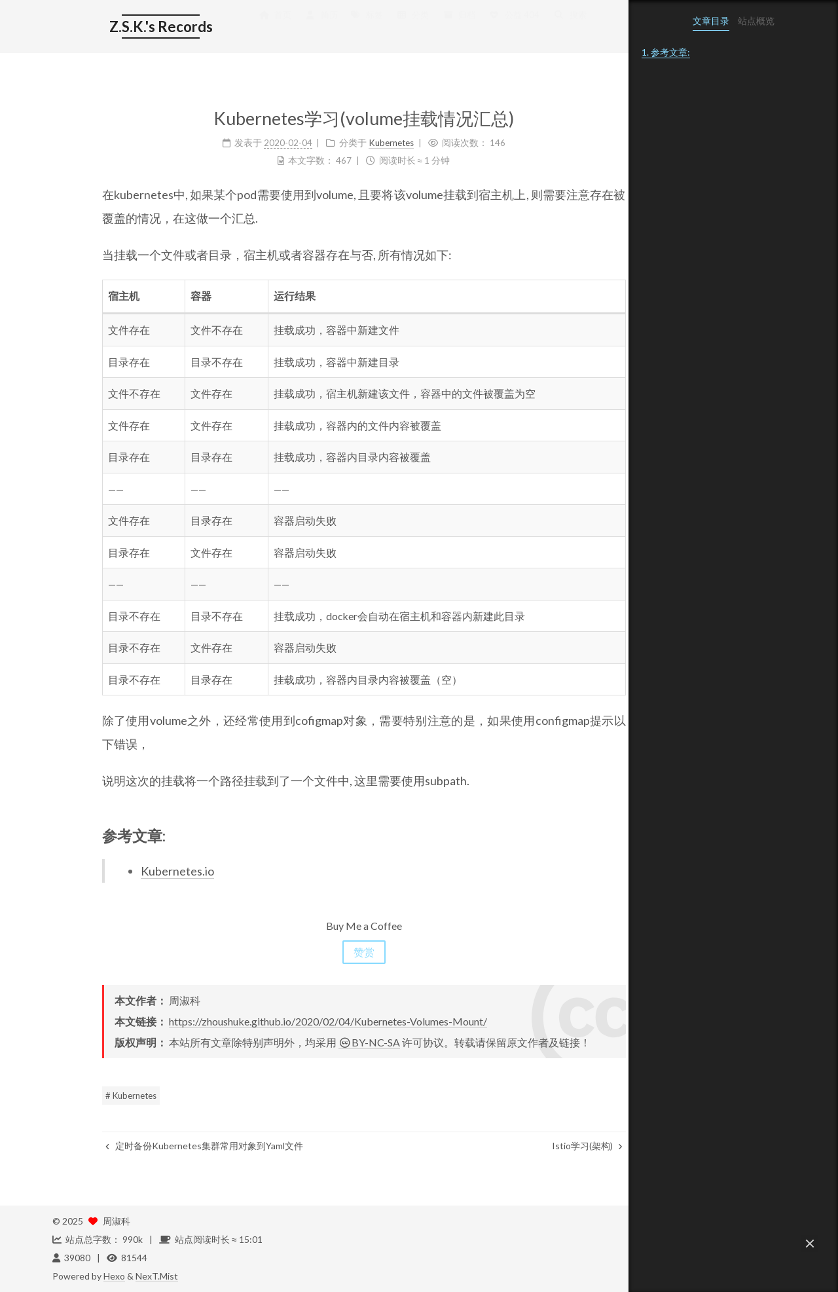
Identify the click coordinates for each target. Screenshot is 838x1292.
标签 (317, 27)
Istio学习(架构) (537, 1145)
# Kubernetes (81, 1095)
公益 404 (464, 27)
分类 (363, 27)
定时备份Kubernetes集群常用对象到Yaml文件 (154, 1145)
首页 (225, 27)
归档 (409, 27)
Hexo (114, 1276)
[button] (809, 1243)
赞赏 (314, 952)
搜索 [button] (521, 27)
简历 (271, 27)
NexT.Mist (157, 1276)
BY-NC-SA (319, 1042)
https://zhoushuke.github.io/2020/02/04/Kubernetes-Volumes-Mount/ (278, 1021)
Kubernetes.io (127, 871)
